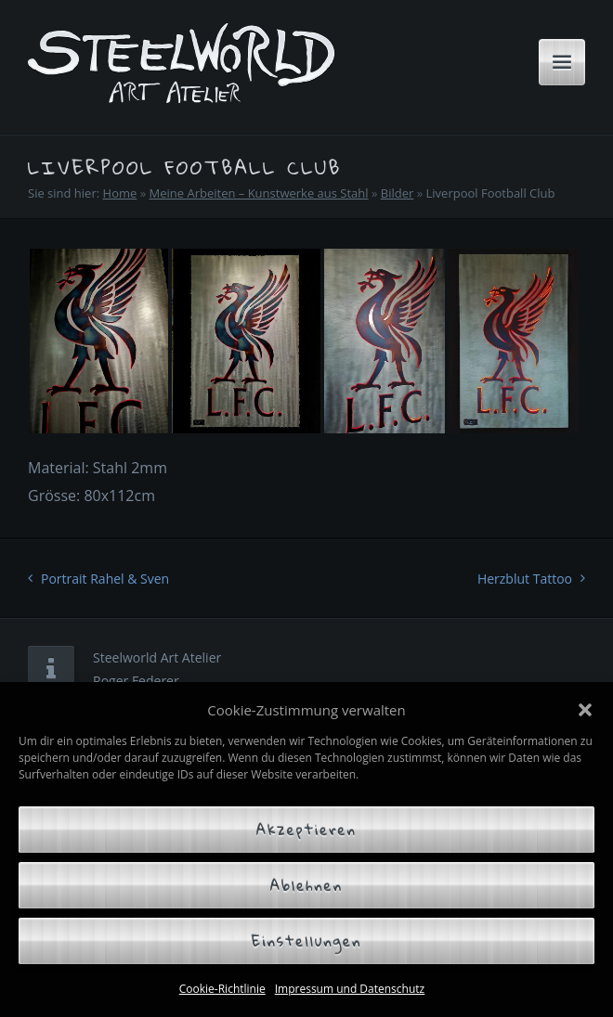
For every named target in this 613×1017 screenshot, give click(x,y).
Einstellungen (307, 941)
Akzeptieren (306, 829)
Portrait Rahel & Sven (105, 578)
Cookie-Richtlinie (222, 989)
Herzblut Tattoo (524, 578)
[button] (585, 710)
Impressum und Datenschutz (349, 989)
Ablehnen (306, 885)
